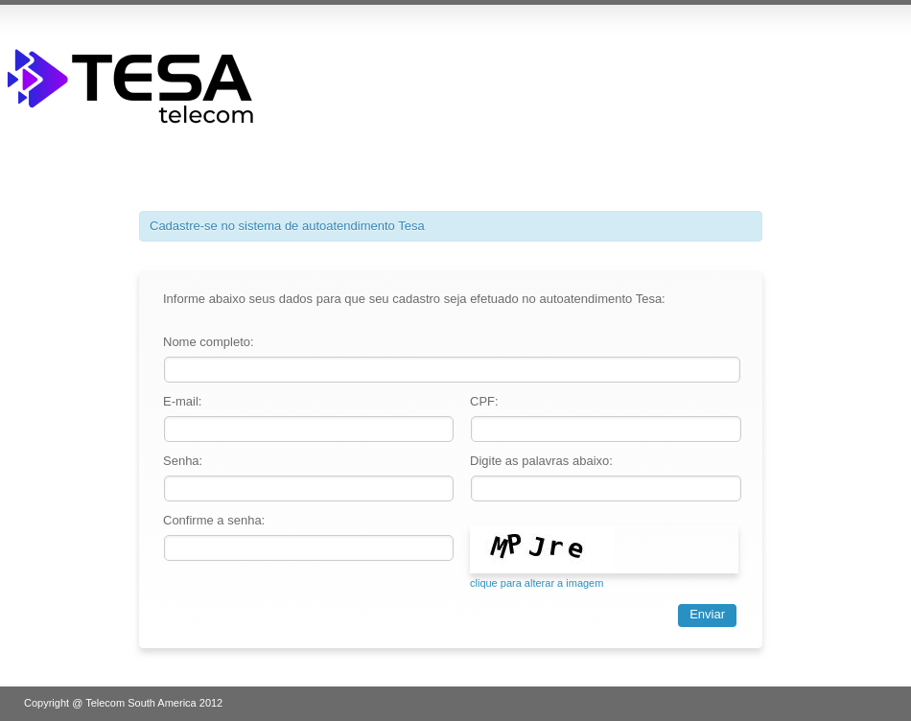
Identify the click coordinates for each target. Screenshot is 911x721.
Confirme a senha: (214, 520)
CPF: (484, 401)
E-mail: (182, 401)
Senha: (182, 461)
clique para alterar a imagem (536, 583)
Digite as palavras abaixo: (541, 461)
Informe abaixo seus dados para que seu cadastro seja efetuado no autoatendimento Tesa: (414, 298)
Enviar (707, 614)
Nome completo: (208, 342)
